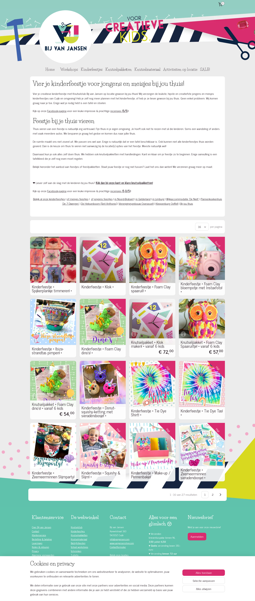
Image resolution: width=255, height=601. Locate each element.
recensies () (119, 110)
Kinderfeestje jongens (45, 567)
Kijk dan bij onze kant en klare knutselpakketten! (124, 182)
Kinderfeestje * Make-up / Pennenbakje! (151, 475)
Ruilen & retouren (40, 547)
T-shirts (74, 555)
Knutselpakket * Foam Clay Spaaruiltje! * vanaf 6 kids (201, 344)
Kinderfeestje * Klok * (97, 287)
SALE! (205, 69)
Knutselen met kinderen (46, 579)
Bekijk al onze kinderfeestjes (49, 199)
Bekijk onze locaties (119, 555)
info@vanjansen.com (119, 539)
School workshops (79, 547)
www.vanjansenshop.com (122, 543)
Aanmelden (197, 536)
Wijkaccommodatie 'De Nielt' (182, 199)
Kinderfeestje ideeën (45, 575)
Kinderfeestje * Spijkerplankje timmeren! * (52, 289)
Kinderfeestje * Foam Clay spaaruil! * (151, 289)
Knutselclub (76, 527)
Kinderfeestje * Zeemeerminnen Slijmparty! (53, 475)
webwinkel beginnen (133, 594)
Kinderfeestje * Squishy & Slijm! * (100, 475)
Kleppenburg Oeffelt (167, 203)
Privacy (35, 551)
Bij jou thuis (186, 203)
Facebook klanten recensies (125, 570)
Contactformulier (118, 547)
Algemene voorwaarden (43, 555)
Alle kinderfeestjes (44, 559)
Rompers (75, 559)
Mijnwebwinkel (157, 594)
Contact (35, 531)
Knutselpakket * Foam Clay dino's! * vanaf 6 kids (52, 406)
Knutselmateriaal (147, 69)
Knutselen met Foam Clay (83, 567)
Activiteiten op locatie (180, 69)
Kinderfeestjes (92, 69)
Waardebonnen (78, 563)
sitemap (118, 594)
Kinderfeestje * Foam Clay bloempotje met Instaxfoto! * (201, 287)
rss (124, 594)
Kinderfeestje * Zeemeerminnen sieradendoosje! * (193, 474)
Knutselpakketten (118, 69)
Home (50, 69)
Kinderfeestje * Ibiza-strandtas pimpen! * (48, 351)
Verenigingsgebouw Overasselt (136, 203)
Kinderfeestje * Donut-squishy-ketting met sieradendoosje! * (98, 412)
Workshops (69, 69)
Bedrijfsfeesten (78, 543)
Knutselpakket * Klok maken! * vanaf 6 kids (147, 344)
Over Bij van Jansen (41, 527)
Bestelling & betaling (42, 539)
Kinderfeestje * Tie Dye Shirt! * (148, 413)
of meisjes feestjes (77, 199)
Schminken (76, 551)
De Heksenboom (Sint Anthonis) (99, 203)
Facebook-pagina (56, 110)
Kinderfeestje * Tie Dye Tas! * (202, 413)
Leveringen (37, 543)
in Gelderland (143, 199)
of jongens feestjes (102, 199)
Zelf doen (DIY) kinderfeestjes (49, 571)
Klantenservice (39, 535)
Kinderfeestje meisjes (45, 563)
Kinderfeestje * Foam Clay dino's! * (101, 351)
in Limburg (158, 199)
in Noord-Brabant (124, 199)
